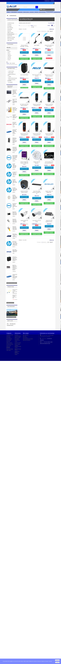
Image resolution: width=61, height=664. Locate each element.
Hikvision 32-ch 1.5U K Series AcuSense (49, 75)
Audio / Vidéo (9, 40)
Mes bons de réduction (26, 340)
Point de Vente (9, 35)
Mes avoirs (24, 336)
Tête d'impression (12, 323)
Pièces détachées (14, 12)
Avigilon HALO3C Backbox (36, 162)
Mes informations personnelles (28, 338)
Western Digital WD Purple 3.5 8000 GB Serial (24, 163)
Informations (11, 68)
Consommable (20, 12)
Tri (19, 25)
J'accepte (57, 660)
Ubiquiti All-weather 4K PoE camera (49, 46)
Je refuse (57, 662)
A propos (9, 76)
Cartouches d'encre (10, 325)
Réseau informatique (42, 12)
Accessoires (32, 12)
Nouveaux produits (10, 86)
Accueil (16, 341)
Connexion (52, 0)
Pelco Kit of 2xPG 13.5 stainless (36, 75)
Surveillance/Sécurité (50, 12)
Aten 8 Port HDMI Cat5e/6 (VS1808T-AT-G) (36, 192)
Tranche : (7, 63)
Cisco (9, 59)
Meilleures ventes (17, 337)
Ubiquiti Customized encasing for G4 (37, 105)
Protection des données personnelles (17, 352)
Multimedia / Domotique (11, 37)
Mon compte (26, 333)
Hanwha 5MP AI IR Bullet (24, 221)
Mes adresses (25, 337)
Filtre (8, 323)
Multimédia (36, 12)
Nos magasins (10, 82)
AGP (9, 52)
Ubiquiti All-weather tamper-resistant (24, 192)
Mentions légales (10, 72)
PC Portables (9, 26)
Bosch (9, 58)
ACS (9, 51)
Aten (9, 54)
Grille (52, 26)
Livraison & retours (11, 71)
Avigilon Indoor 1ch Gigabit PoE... (49, 192)
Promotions (10, 286)
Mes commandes (25, 334)
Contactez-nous (47, 0)
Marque (9, 12)
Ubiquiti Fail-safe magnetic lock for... (49, 221)
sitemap (16, 354)
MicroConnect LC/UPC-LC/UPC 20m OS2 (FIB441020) (15, 291)
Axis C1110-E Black (24, 74)
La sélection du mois (57, 12)
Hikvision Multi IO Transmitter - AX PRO (24, 46)
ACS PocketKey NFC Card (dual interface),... (49, 162)
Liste (54, 26)
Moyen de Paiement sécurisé (12, 78)
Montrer (32, 25)
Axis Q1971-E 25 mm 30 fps (37, 221)
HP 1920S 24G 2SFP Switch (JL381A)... (24, 105)
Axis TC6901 (36, 45)
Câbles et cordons (26, 12)
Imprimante (8, 341)
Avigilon (9, 55)
